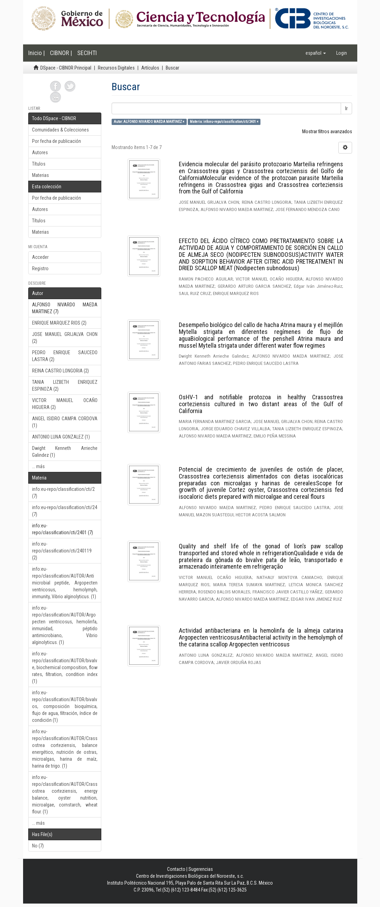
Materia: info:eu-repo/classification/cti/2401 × (224, 121)
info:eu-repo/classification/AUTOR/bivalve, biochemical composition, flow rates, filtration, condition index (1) (65, 667)
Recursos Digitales (116, 68)
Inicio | (36, 52)
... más (38, 466)
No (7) (38, 845)
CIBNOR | (61, 52)
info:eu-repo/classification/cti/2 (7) (63, 492)
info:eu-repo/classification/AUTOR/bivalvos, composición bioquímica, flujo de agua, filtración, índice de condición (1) (65, 706)
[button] (315, 53)
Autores (40, 152)
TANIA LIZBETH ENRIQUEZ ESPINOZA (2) (65, 385)
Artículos (150, 68)
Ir (346, 108)
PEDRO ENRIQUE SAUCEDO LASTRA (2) (65, 356)
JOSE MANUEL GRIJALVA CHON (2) (65, 337)
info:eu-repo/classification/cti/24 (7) (64, 511)
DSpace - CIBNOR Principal (65, 68)
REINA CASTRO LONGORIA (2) (60, 370)
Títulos (38, 164)
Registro (40, 268)
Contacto (176, 869)
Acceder (40, 257)
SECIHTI (87, 52)
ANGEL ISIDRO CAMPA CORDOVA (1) (65, 422)
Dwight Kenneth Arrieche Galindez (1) (65, 451)
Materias (40, 175)
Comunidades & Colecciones (60, 130)
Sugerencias (200, 869)
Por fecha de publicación (56, 141)
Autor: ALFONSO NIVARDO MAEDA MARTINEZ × (149, 121)
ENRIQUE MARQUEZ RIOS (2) (59, 323)
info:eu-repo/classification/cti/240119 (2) (62, 550)
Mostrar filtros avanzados (327, 131)
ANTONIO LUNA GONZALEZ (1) (61, 437)
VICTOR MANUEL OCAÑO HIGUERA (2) (65, 404)
